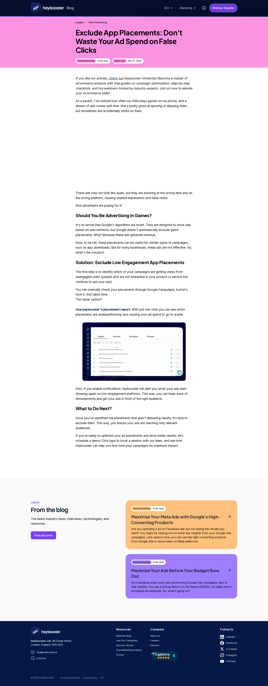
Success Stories (125, 645)
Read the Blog (123, 635)
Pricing (120, 654)
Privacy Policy (90, 677)
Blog (70, 8)
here (112, 440)
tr (102, 677)
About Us (155, 635)
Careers (154, 640)
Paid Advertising (97, 22)
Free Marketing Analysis (129, 650)
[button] (169, 8)
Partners (154, 645)
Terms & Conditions (69, 677)
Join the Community (127, 640)
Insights (80, 22)
